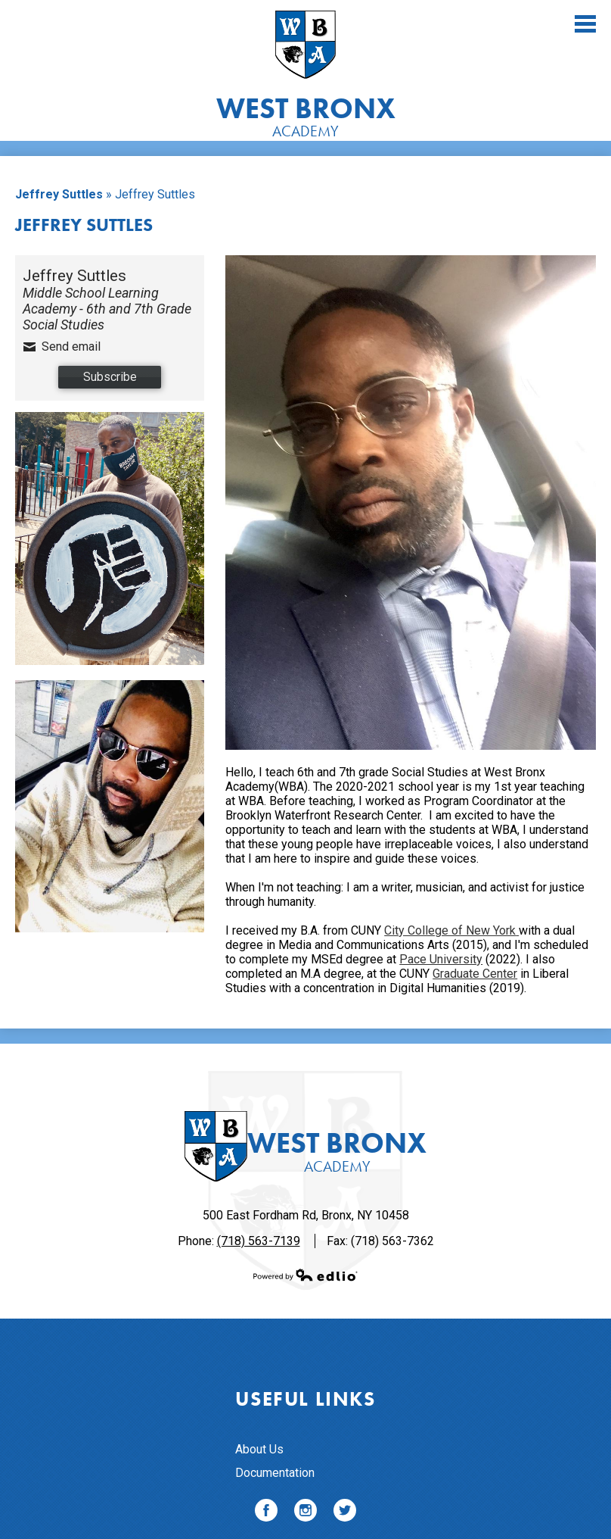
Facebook (266, 1513)
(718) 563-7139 (258, 1241)
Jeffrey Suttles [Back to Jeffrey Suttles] (59, 194)
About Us (259, 1449)
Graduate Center (475, 973)
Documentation (275, 1473)
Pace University (440, 959)
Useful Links (305, 1399)
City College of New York (451, 930)
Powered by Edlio (305, 1274)
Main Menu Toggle (585, 24)
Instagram (305, 1513)
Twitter (344, 1513)
